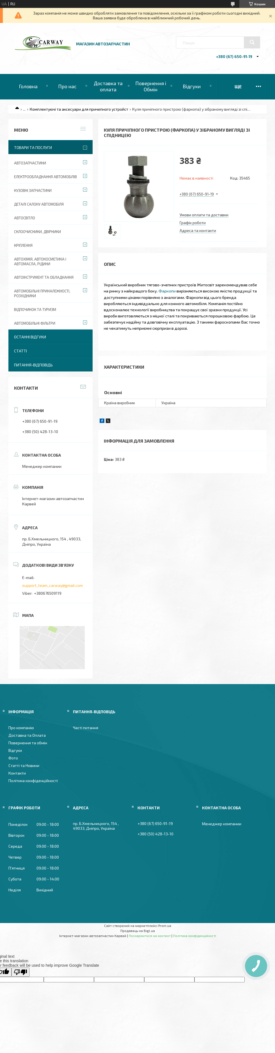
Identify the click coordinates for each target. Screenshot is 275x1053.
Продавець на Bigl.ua (137, 931)
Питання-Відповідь (33, 364)
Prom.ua (164, 926)
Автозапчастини (30, 163)
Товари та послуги (33, 147)
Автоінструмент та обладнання (44, 277)
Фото (13, 758)
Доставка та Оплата (27, 735)
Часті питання (85, 727)
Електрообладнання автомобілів (45, 177)
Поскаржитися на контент (150, 936)
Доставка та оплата (108, 86)
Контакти (17, 773)
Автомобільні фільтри (34, 323)
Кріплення (23, 245)
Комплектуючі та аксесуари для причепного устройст (79, 109)
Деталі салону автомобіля (39, 204)
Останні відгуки (30, 336)
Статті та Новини (23, 765)
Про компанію (21, 727)
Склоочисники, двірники (37, 231)
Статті (20, 350)
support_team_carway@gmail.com (52, 585)
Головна (28, 86)
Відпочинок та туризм (35, 309)
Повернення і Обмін (150, 86)
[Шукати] (252, 42)
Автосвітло (24, 218)
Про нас (67, 86)
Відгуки (192, 86)
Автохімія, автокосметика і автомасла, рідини (40, 261)
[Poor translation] (20, 972)
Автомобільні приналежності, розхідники (42, 293)
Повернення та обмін (27, 742)
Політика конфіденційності (33, 780)
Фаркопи (167, 290)
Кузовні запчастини (33, 190)
